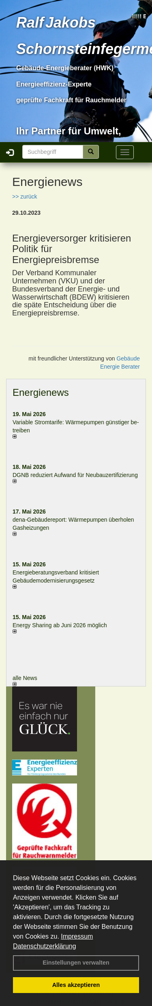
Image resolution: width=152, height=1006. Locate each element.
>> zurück (24, 196)
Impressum (77, 936)
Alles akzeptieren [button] (76, 985)
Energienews (41, 392)
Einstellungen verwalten (76, 962)
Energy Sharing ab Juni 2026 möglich (60, 625)
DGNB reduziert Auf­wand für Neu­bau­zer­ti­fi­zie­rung (75, 475)
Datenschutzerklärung (44, 946)
